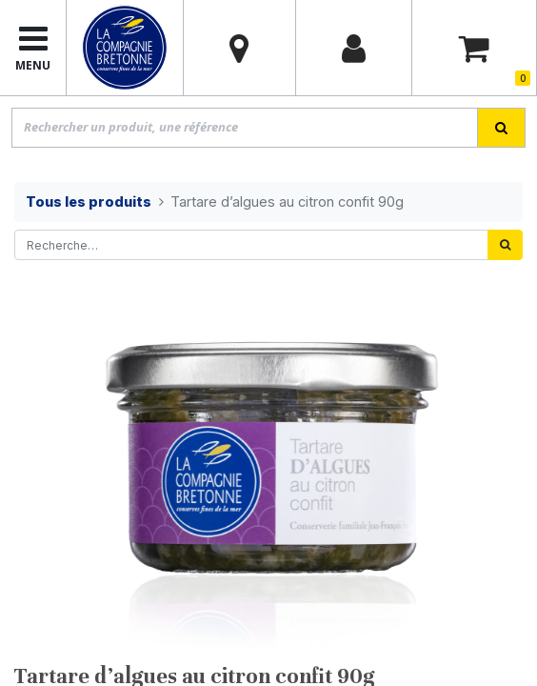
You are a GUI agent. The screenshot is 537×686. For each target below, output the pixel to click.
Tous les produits (88, 201)
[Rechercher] (505, 245)
